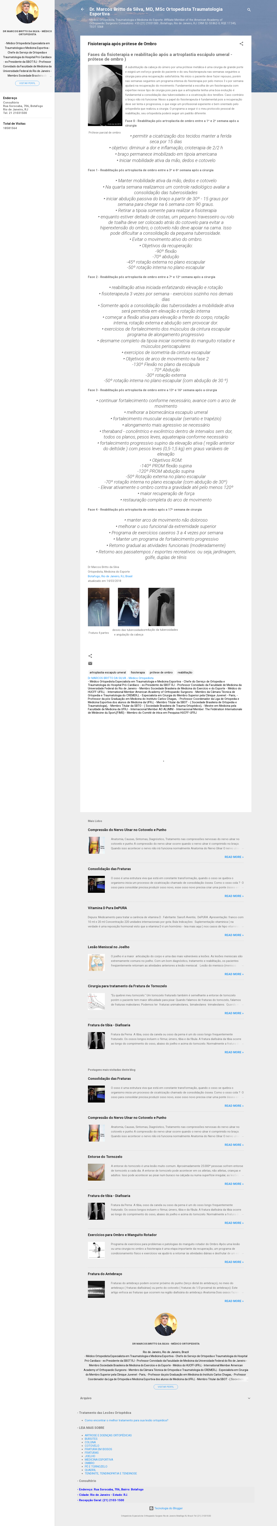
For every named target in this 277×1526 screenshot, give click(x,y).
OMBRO (89, 1463)
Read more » (234, 857)
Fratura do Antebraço (105, 1274)
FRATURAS (92, 1452)
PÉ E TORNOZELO (96, 1466)
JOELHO (90, 1456)
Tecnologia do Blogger (166, 1508)
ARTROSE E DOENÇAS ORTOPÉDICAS (108, 1435)
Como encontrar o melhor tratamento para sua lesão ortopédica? (126, 1420)
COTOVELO (92, 1445)
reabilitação (185, 672)
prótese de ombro (161, 672)
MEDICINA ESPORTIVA (99, 1459)
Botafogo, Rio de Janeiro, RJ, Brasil (110, 576)
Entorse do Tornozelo (105, 1157)
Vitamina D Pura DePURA (107, 908)
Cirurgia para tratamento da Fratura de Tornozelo (127, 986)
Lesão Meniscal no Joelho (108, 947)
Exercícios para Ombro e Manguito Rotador (122, 1235)
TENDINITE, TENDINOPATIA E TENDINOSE (111, 1473)
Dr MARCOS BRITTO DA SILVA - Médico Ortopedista (165, 1343)
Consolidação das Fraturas (109, 869)
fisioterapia (138, 672)
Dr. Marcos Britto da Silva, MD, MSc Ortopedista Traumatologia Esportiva (156, 12)
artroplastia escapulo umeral (108, 672)
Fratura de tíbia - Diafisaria (109, 1025)
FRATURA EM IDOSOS (98, 1449)
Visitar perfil (166, 1387)
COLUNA (90, 1442)
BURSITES (91, 1439)
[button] (241, 44)
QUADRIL (90, 1470)
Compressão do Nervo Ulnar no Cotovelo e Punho (127, 830)
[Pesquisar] (249, 10)
